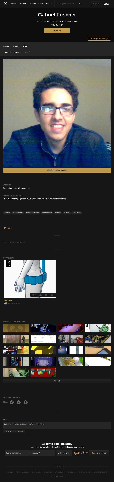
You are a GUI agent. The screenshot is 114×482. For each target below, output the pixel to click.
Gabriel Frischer (12, 303)
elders (67, 213)
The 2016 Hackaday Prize (8, 263)
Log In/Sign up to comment (14, 431)
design (7, 213)
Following (18, 52)
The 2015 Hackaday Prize (32, 325)
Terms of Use (48, 472)
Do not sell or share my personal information (93, 472)
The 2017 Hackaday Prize (32, 358)
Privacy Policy (59, 472)
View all (57, 381)
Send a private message (99, 38)
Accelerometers (32, 213)
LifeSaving (77, 213)
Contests (32, 4)
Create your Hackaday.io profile (42, 447)
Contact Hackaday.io (22, 472)
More (49, 3)
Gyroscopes (47, 213)
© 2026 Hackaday (57, 476)
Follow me (57, 31)
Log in (106, 4)
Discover (22, 4)
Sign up (96, 4)
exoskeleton (18, 213)
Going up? (56, 467)
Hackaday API (71, 472)
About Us (10, 472)
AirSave (8, 300)
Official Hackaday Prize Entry (35, 325)
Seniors (58, 213)
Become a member (99, 453)
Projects (13, 4)
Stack (40, 4)
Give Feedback (36, 472)
